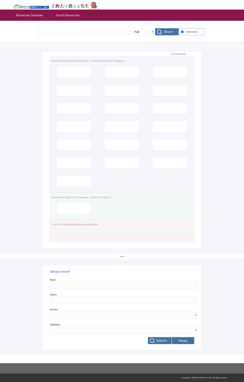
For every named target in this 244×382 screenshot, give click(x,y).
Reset (183, 341)
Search (168, 31)
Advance (192, 31)
